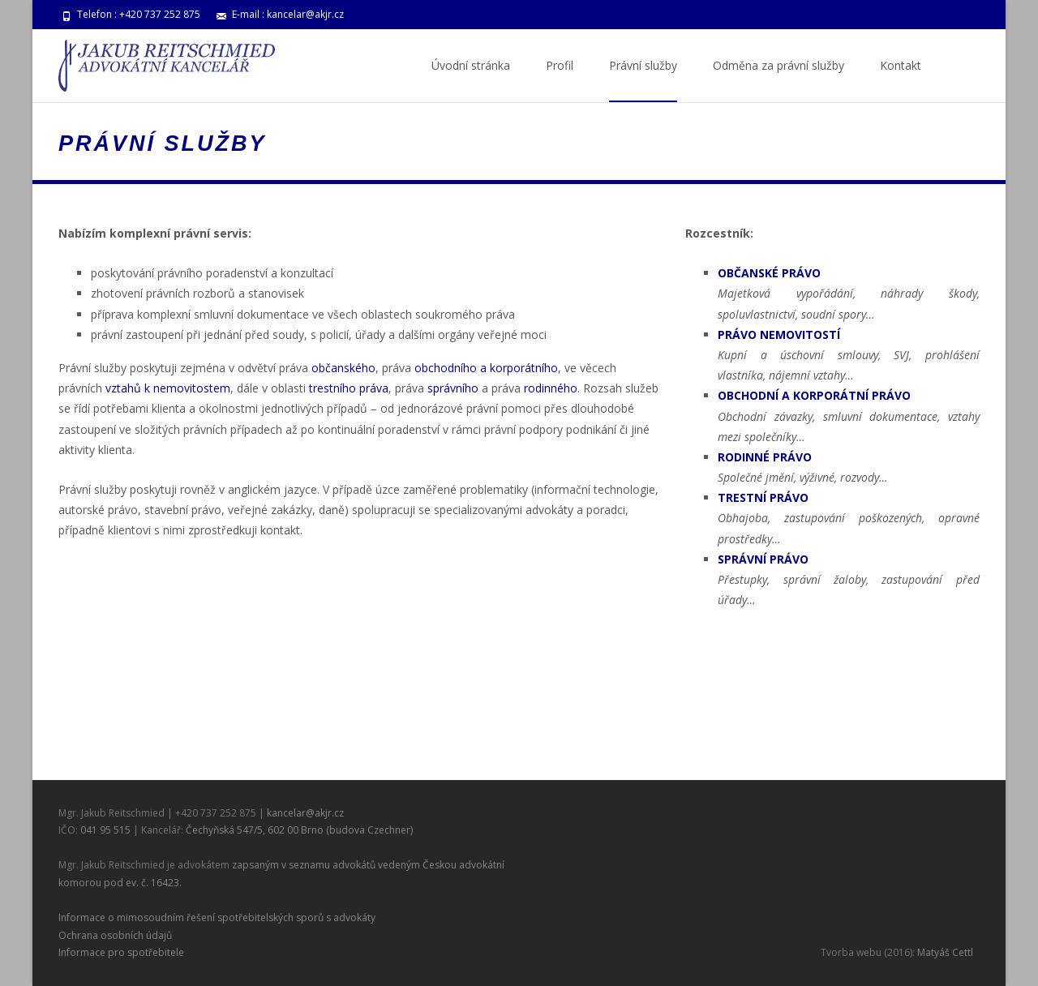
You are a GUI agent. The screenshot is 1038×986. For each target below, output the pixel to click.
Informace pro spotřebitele (121, 952)
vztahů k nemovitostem (167, 388)
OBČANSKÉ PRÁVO (769, 273)
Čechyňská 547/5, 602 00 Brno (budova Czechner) (299, 830)
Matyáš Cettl (945, 952)
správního (452, 388)
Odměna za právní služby (778, 80)
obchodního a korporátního (486, 367)
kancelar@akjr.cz (305, 14)
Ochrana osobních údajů (115, 935)
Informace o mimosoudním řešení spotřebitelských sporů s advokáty (216, 917)
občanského (343, 367)
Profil (559, 80)
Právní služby (643, 80)
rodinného (550, 388)
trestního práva (348, 388)
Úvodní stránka (470, 80)
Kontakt (900, 80)
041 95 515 (105, 830)
